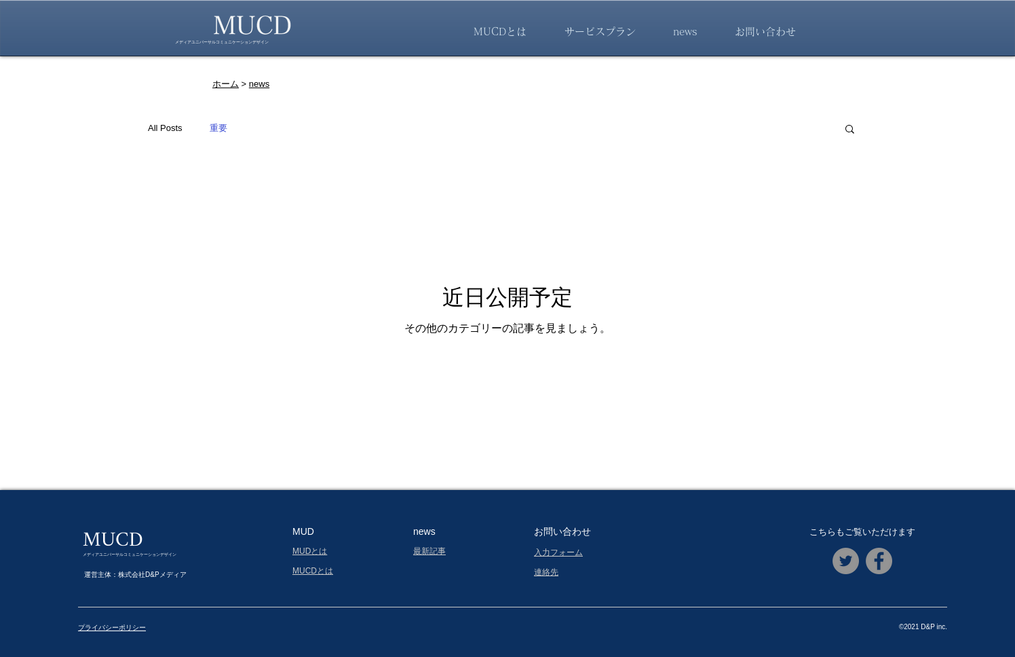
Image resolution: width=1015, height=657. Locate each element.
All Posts (165, 128)
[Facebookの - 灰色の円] (879, 561)
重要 (218, 128)
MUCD (113, 540)
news (259, 84)
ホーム (225, 84)
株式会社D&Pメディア (152, 574)
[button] (849, 130)
